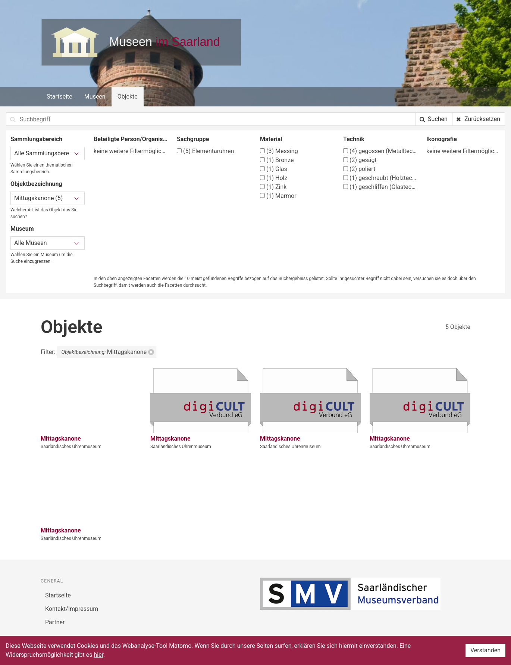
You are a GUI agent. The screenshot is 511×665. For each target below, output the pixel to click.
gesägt (360, 160)
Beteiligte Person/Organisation (131, 139)
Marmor (278, 195)
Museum (22, 228)
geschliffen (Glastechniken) (380, 186)
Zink (273, 186)
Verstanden (485, 650)
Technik (353, 139)
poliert (359, 169)
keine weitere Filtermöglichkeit (131, 151)
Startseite (59, 96)
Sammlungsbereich (36, 139)
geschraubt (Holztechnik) (380, 177)
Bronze (277, 160)
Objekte (127, 96)
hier (98, 654)
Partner (55, 622)
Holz (273, 177)
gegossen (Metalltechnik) (380, 151)
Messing (279, 151)
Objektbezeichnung (36, 183)
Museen (95, 96)
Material (271, 139)
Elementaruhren (205, 151)
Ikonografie (441, 139)
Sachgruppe (193, 139)
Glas (273, 169)
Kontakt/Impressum (71, 608)
